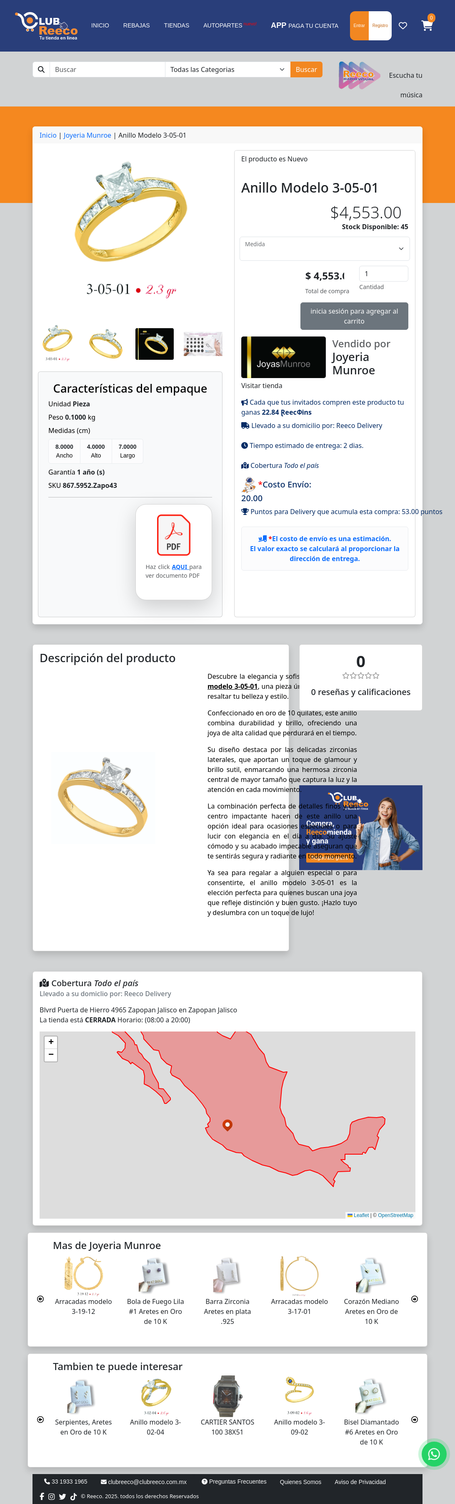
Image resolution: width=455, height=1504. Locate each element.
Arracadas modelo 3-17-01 (299, 1306)
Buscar (306, 69)
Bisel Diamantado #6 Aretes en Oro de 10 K (371, 1432)
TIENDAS (177, 25)
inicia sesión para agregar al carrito (354, 316)
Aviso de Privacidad (360, 1482)
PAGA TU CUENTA (304, 25)
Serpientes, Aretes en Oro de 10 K (83, 1427)
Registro (380, 25)
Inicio (48, 135)
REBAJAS (136, 25)
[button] (427, 25)
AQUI (181, 567)
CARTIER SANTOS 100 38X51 (228, 1427)
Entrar (359, 25)
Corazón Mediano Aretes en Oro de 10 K (371, 1311)
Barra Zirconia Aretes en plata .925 (227, 1311)
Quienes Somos (301, 1482)
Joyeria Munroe (87, 135)
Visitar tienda (324, 363)
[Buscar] (107, 69)
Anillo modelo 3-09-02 (299, 1427)
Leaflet (358, 1215)
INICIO (100, 25)
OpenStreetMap (395, 1215)
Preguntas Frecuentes (234, 1481)
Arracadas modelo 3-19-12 (83, 1306)
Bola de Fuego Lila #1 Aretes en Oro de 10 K (155, 1311)
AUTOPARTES (230, 25)
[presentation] (40, 1299)
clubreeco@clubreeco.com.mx (144, 1482)
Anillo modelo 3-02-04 (155, 1427)
